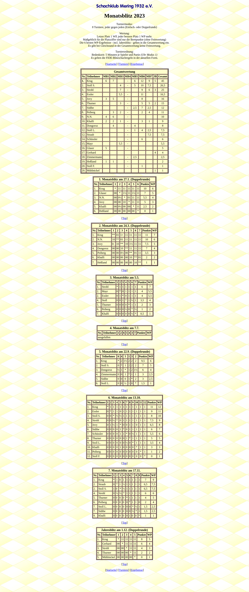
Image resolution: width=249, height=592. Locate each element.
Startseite (111, 64)
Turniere (123, 64)
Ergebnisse (137, 64)
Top (124, 218)
